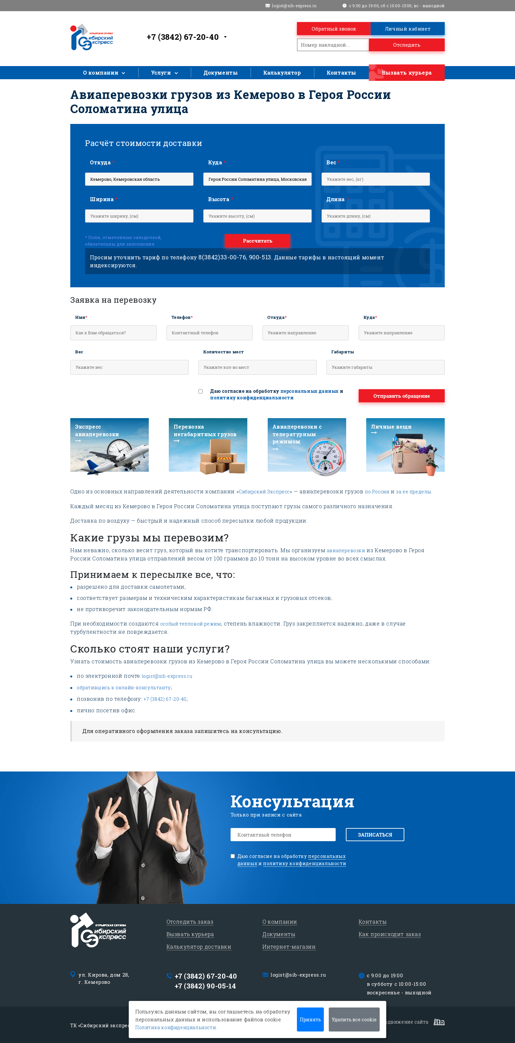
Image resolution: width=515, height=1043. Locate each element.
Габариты (342, 352)
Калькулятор (282, 72)
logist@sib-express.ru (294, 5)
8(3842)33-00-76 (222, 257)
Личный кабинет (408, 28)
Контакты (341, 72)
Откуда (102, 162)
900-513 (260, 257)
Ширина (104, 199)
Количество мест (223, 352)
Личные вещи (391, 426)
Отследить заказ (190, 920)
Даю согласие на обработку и (276, 394)
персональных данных (309, 391)
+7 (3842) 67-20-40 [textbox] (183, 36)
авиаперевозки (346, 550)
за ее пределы (413, 491)
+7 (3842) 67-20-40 (165, 699)
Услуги (161, 72)
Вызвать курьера (407, 72)
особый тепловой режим (190, 624)
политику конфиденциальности (252, 397)
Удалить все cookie (354, 1019)
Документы (220, 72)
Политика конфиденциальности (175, 1027)
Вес (333, 162)
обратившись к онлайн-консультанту (124, 687)
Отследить (406, 44)
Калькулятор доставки (199, 945)
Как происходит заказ (390, 933)
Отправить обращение (401, 395)
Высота (221, 199)
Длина (337, 199)
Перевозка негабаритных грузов (205, 430)
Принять (310, 1019)
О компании (100, 72)
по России (377, 491)
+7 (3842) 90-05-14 (205, 984)
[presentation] (120, 396)
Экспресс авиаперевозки (97, 430)
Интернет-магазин (289, 945)
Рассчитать (257, 240)
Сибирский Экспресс (264, 491)
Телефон (182, 317)
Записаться (376, 834)
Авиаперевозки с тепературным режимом (297, 434)
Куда (217, 162)
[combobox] (188, 36)
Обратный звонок (334, 28)
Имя (81, 317)
